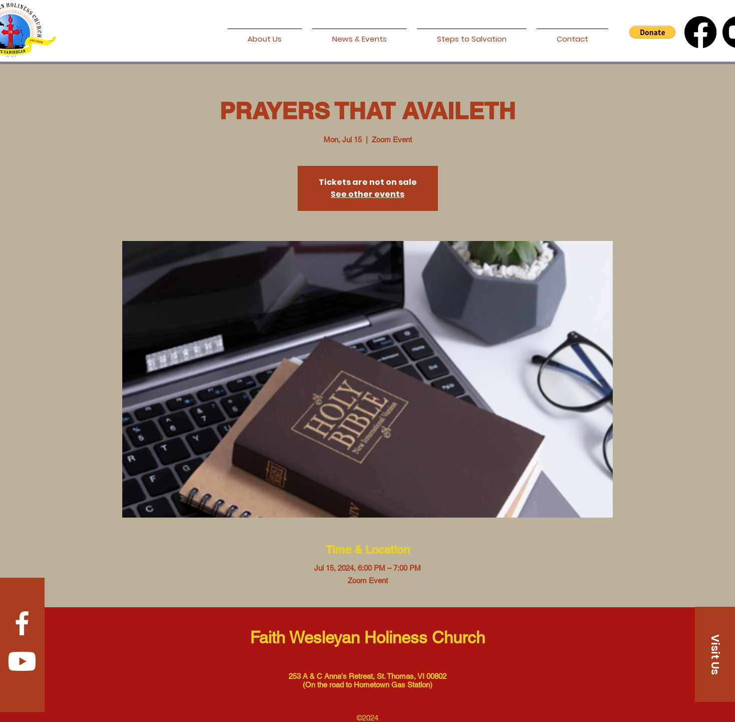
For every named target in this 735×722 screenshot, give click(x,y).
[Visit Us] (715, 654)
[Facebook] (700, 32)
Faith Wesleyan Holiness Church (367, 637)
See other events (367, 194)
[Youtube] (22, 661)
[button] (652, 32)
